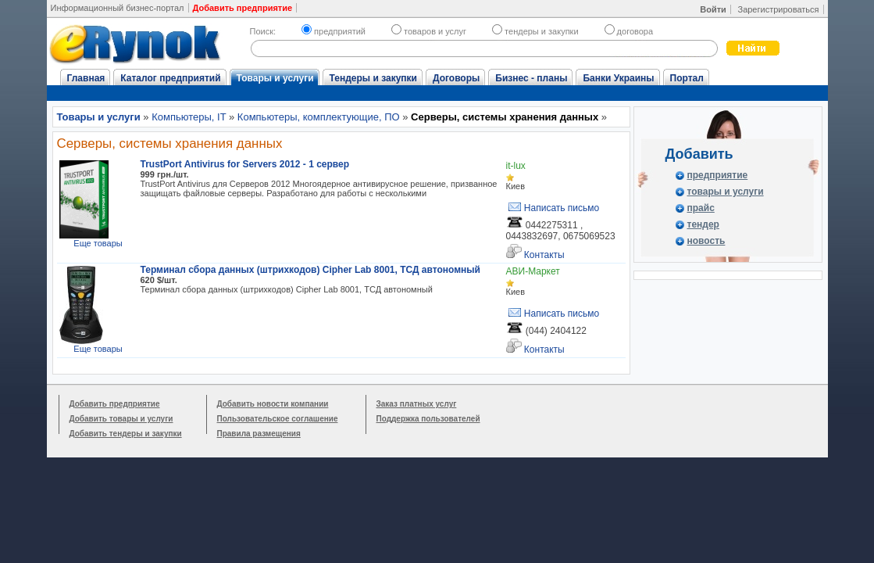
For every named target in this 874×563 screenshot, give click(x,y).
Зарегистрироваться (778, 9)
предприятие (717, 175)
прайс (701, 208)
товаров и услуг (428, 31)
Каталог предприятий (170, 78)
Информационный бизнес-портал (117, 8)
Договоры (456, 78)
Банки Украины (618, 78)
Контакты (535, 252)
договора (629, 31)
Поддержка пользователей (428, 418)
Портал (687, 78)
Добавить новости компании (273, 404)
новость (706, 240)
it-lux (516, 165)
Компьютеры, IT (189, 117)
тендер (703, 224)
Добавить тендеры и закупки (126, 433)
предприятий (333, 31)
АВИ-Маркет (533, 271)
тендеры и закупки (535, 31)
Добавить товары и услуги (121, 418)
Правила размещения (259, 433)
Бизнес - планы (531, 78)
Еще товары (97, 243)
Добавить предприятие (115, 404)
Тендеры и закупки (373, 78)
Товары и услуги (275, 78)
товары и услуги (725, 191)
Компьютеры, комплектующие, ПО (318, 117)
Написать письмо (553, 208)
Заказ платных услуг (416, 404)
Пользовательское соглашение (277, 418)
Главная (86, 78)
